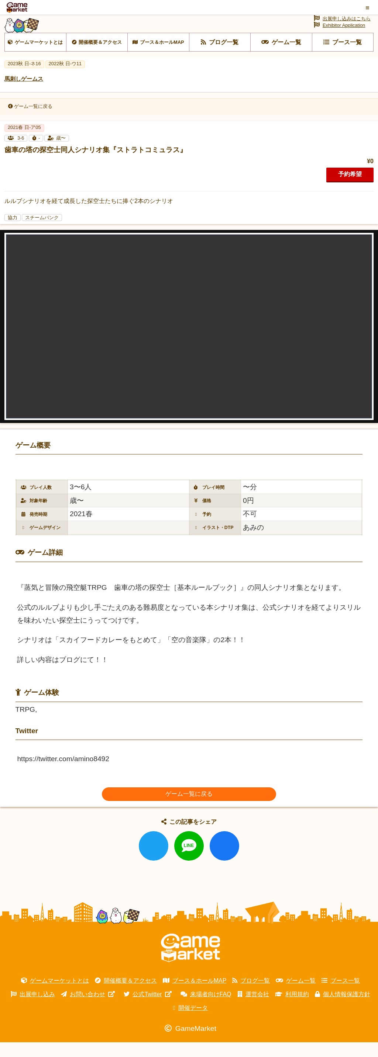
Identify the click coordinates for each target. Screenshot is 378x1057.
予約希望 (350, 189)
